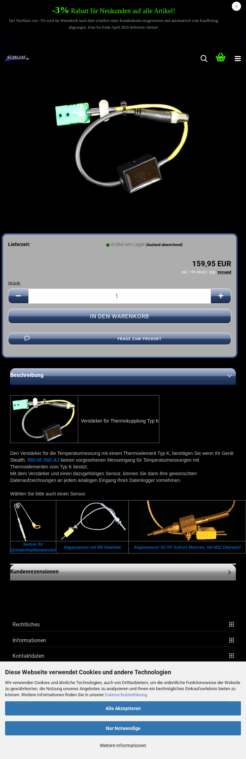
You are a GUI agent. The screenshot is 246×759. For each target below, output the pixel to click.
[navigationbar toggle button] (237, 58)
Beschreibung (26, 375)
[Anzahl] (119, 296)
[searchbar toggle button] (203, 58)
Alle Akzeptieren (123, 708)
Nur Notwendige (123, 728)
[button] (18, 296)
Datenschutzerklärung (126, 694)
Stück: (14, 283)
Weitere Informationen (123, 745)
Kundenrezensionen (34, 571)
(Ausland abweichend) (164, 245)
